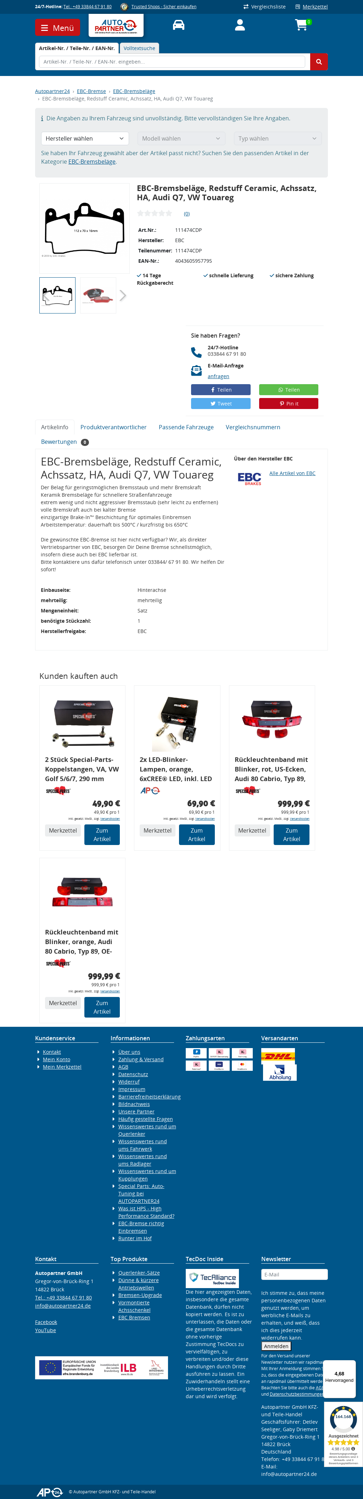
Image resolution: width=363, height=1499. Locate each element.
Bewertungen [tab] (65, 442)
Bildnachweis (134, 1104)
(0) (187, 213)
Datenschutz (133, 1074)
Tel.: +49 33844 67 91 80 (87, 7)
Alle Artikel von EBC (292, 473)
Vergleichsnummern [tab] (253, 427)
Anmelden (276, 1346)
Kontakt (52, 1051)
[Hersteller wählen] (85, 138)
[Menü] (351, 1364)
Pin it (289, 403)
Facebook (46, 1322)
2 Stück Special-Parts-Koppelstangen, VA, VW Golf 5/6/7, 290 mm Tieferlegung (82, 770)
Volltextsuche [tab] (139, 48)
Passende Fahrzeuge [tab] (186, 427)
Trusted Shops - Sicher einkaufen (164, 7)
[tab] (77, 48)
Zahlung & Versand (141, 1059)
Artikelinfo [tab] (54, 427)
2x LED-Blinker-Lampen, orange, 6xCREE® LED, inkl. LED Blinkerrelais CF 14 (176, 770)
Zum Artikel (102, 835)
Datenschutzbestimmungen (297, 1394)
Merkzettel (312, 6)
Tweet (221, 403)
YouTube (45, 1330)
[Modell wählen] (181, 138)
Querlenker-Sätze (139, 1272)
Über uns (129, 1051)
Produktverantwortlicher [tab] (113, 427)
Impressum (131, 1089)
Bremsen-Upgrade (140, 1295)
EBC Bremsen (134, 1317)
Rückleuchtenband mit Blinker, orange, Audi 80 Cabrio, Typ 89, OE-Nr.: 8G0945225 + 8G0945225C (81, 943)
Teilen (221, 389)
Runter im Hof (135, 1238)
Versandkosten (110, 819)
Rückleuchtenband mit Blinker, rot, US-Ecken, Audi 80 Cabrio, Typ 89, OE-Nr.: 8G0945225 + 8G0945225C (271, 770)
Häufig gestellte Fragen (145, 1119)
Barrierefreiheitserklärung (149, 1096)
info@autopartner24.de (63, 1305)
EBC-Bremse (91, 91)
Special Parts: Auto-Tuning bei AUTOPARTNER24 (141, 1193)
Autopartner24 (52, 91)
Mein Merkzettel (62, 1066)
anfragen (218, 376)
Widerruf (129, 1081)
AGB (123, 1066)
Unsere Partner (136, 1111)
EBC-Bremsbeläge (134, 91)
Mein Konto (56, 1059)
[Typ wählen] (278, 138)
